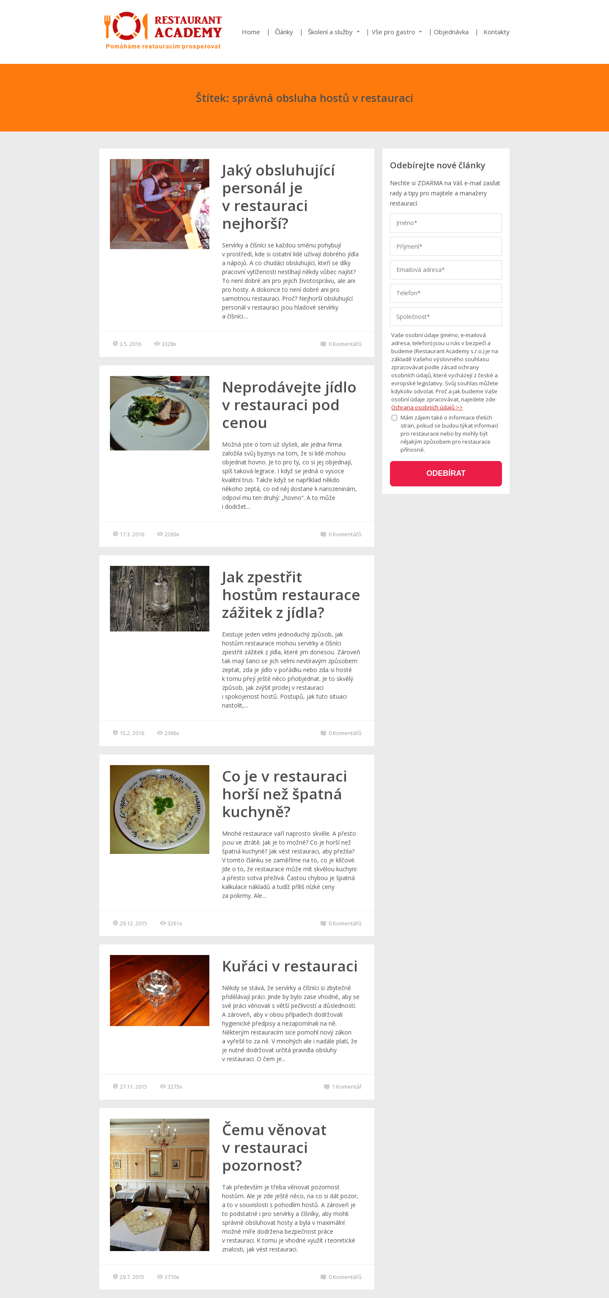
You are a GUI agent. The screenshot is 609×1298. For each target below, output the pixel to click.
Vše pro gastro (393, 31)
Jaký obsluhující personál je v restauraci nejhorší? (278, 196)
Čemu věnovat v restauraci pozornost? (274, 1147)
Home (251, 31)
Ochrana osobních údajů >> (427, 407)
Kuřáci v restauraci (290, 966)
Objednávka (451, 31)
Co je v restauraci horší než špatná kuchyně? (284, 793)
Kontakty (496, 31)
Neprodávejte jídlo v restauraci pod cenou (289, 404)
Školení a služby (330, 31)
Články (284, 31)
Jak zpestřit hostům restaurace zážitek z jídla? (291, 594)
